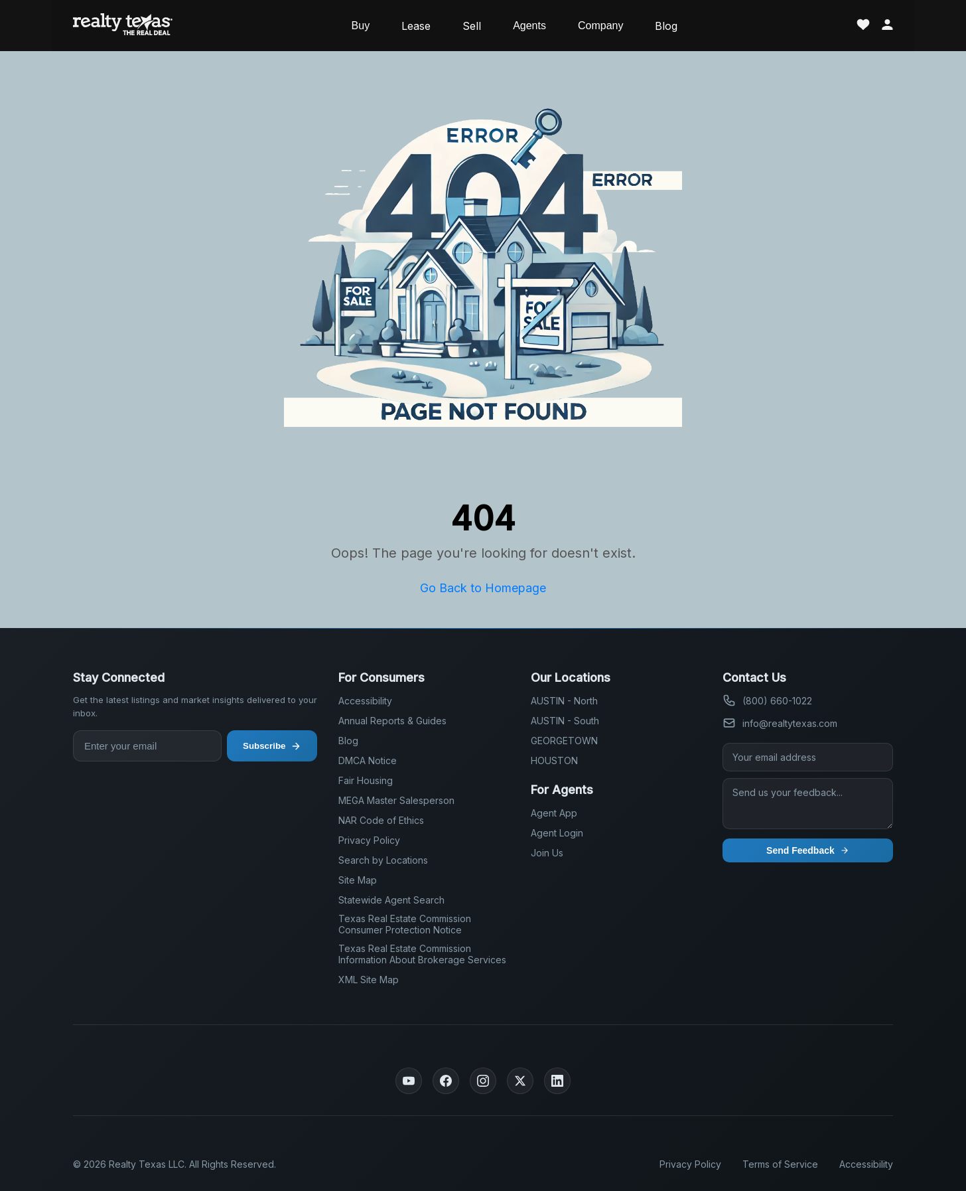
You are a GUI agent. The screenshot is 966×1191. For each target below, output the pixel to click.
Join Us (547, 852)
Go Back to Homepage (483, 588)
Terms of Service (780, 1164)
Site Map (357, 880)
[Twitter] (520, 1081)
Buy (361, 25)
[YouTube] (408, 1081)
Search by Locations (383, 860)
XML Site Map (368, 979)
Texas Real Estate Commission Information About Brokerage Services (422, 954)
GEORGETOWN (564, 740)
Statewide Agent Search (391, 900)
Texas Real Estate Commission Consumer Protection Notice (404, 924)
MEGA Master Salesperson (396, 800)
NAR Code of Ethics (381, 820)
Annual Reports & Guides (392, 720)
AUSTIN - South (565, 720)
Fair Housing (365, 780)
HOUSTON (554, 760)
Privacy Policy (369, 840)
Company (600, 25)
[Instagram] (483, 1081)
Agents (529, 25)
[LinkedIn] (557, 1081)
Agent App (554, 813)
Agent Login (557, 832)
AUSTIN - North (564, 700)
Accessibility (365, 700)
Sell (471, 26)
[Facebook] (446, 1081)
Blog (666, 26)
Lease (416, 26)
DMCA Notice (367, 760)
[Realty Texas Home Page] (122, 25)
